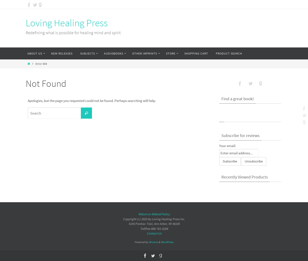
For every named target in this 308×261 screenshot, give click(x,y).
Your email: (227, 145)
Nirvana (153, 242)
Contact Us (154, 233)
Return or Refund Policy (154, 214)
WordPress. (167, 242)
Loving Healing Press (67, 23)
